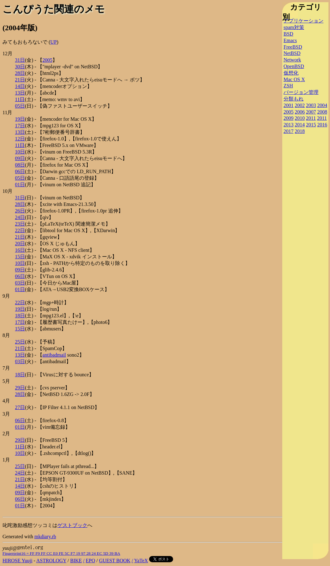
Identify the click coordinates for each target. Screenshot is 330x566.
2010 (300, 118)
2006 (300, 112)
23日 (20, 224)
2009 (289, 118)
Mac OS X (294, 79)
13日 (20, 92)
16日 (20, 250)
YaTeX (141, 560)
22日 (20, 230)
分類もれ (293, 98)
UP (53, 42)
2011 (311, 118)
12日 (20, 138)
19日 (20, 119)
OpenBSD (294, 66)
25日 (20, 341)
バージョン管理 (301, 92)
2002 (300, 105)
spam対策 (294, 27)
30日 (20, 66)
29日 (20, 387)
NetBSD (292, 53)
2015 (311, 124)
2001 (289, 105)
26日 (20, 210)
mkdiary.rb (45, 536)
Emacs (290, 40)
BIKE (76, 560)
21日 (20, 79)
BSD (288, 34)
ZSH (288, 85)
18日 (20, 315)
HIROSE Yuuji (17, 560)
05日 (20, 106)
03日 (20, 282)
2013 (289, 124)
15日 (20, 256)
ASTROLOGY (51, 560)
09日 (20, 158)
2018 (300, 131)
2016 (322, 124)
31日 (20, 60)
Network (292, 59)
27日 (20, 407)
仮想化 (291, 73)
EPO (90, 560)
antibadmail (54, 355)
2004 (322, 105)
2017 (289, 131)
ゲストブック (72, 525)
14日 (20, 86)
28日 (20, 73)
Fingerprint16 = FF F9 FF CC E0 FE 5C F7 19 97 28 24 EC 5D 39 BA (61, 553)
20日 (20, 243)
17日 (20, 125)
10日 (20, 151)
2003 (311, 105)
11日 (20, 99)
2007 (311, 112)
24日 (20, 217)
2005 (47, 60)
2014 (300, 124)
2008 (322, 112)
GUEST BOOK (115, 560)
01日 (20, 184)
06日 (20, 171)
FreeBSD (293, 47)
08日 (20, 165)
